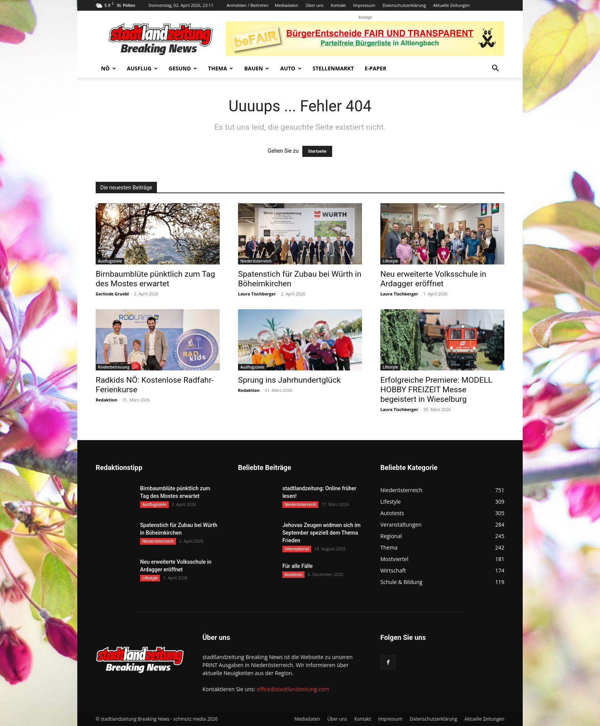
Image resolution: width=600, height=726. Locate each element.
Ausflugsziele (110, 261)
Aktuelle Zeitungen (451, 5)
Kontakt (338, 5)
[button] (495, 69)
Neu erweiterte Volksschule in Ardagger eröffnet (433, 278)
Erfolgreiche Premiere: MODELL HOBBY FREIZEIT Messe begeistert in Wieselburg (436, 389)
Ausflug (142, 68)
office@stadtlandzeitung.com (293, 689)
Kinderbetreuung (113, 367)
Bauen (256, 68)
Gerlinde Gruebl (112, 294)
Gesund (183, 68)
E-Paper (375, 68)
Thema (220, 68)
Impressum (364, 5)
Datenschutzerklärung (404, 5)
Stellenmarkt (333, 68)
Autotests (293, 574)
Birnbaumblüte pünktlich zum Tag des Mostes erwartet (155, 278)
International (297, 548)
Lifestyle (390, 261)
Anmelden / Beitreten (248, 5)
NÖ (108, 68)
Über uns (314, 5)
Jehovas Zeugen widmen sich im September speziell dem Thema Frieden (321, 532)
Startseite (317, 151)
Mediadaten (286, 5)
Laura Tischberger (257, 294)
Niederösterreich (256, 261)
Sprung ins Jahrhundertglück (289, 380)
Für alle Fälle (297, 566)
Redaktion (106, 400)
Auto (291, 68)
